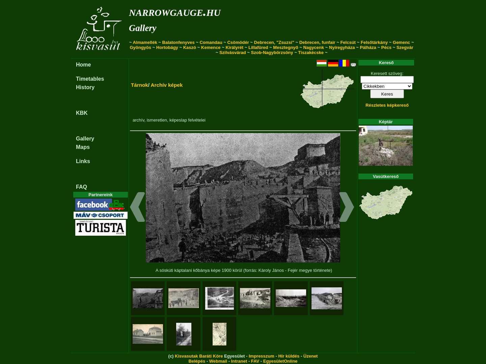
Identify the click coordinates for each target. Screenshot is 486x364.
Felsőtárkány (374, 42)
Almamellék (145, 42)
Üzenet (310, 356)
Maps (83, 147)
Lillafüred (258, 47)
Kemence (211, 47)
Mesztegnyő (285, 47)
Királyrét (234, 47)
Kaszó (189, 47)
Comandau (210, 42)
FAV (255, 361)
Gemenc (401, 42)
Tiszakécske (311, 52)
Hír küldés (288, 356)
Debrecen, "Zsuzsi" (274, 42)
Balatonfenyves (178, 42)
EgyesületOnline (280, 361)
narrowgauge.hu (174, 11)
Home (83, 65)
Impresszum (261, 356)
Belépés (196, 361)
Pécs (386, 47)
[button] (137, 208)
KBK (82, 113)
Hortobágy (167, 47)
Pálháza (368, 47)
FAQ (81, 187)
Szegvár (405, 47)
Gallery (142, 28)
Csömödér (238, 42)
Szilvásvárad (232, 52)
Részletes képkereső (387, 105)
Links (83, 161)
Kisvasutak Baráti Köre (199, 356)
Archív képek (167, 85)
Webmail (218, 361)
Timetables (90, 79)
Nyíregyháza (342, 47)
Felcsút (348, 42)
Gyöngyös (140, 47)
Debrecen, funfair (317, 42)
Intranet (239, 361)
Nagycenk (313, 47)
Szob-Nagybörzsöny (272, 52)
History (85, 87)
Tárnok (139, 85)
